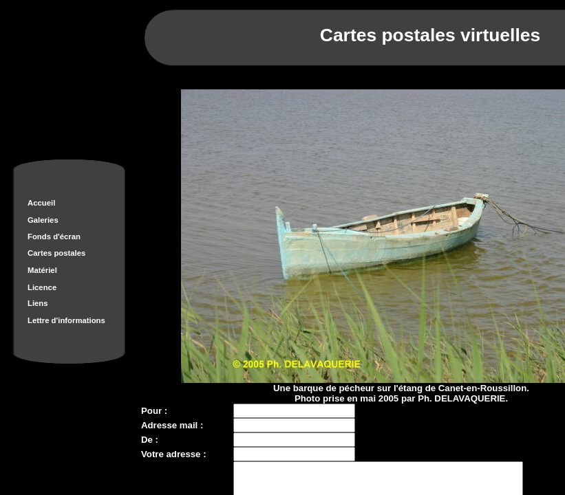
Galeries (43, 220)
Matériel (42, 270)
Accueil (41, 203)
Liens (38, 303)
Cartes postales (56, 253)
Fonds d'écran (54, 236)
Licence (42, 287)
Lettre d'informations (66, 320)
